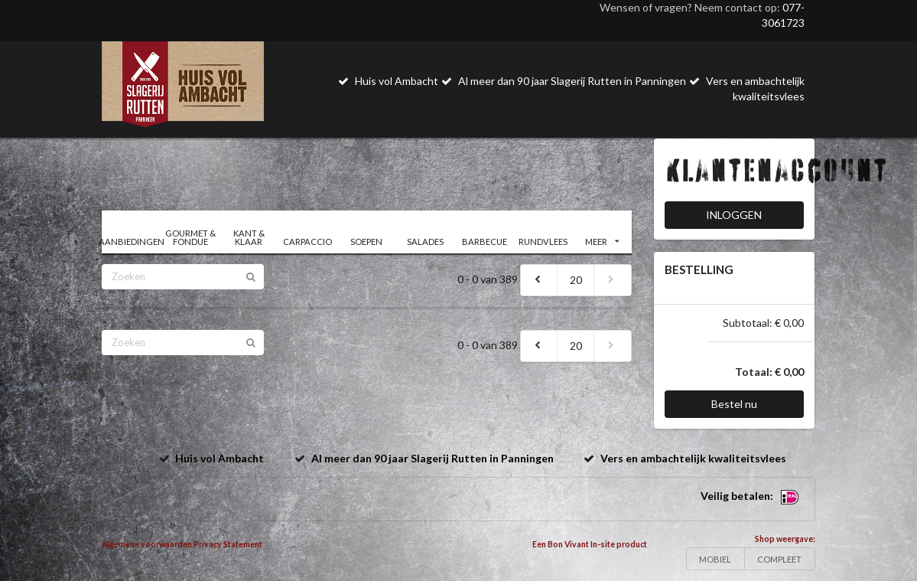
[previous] (539, 280)
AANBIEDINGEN (131, 241)
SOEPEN (366, 241)
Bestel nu (734, 403)
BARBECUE (484, 241)
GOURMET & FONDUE (190, 237)
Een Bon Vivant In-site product (589, 544)
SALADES (425, 241)
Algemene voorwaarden (147, 544)
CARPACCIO (307, 241)
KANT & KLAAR (249, 237)
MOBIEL (715, 559)
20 (576, 279)
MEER (602, 241)
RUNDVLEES (543, 241)
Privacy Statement (227, 544)
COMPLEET (779, 559)
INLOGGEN (734, 214)
